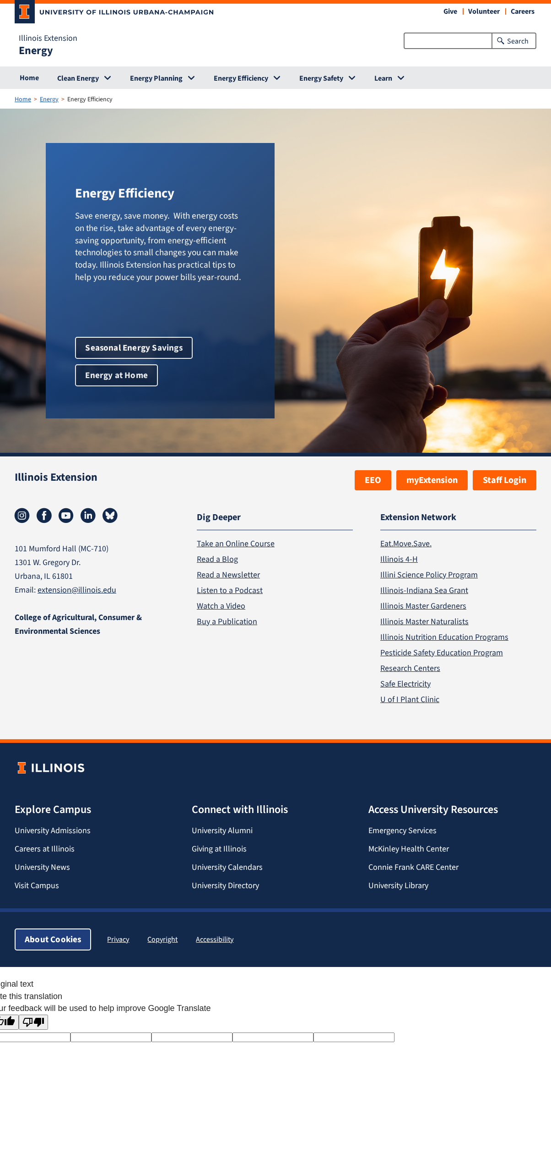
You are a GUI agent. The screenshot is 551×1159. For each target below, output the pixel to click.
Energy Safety (321, 78)
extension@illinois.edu (77, 589)
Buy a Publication (227, 621)
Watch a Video (221, 605)
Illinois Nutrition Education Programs (444, 637)
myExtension (432, 480)
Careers (523, 11)
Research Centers (410, 668)
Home (29, 77)
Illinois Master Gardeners (423, 605)
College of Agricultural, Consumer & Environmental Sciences (78, 624)
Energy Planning (156, 78)
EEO (373, 480)
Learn (383, 78)
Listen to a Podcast (230, 590)
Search (518, 41)
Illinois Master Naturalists (424, 621)
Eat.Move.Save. (406, 543)
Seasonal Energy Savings (133, 347)
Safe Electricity (405, 683)
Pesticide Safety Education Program (441, 652)
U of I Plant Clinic (409, 699)
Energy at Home (116, 375)
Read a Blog (217, 559)
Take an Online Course (236, 543)
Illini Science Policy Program (429, 574)
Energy (36, 50)
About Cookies (53, 939)
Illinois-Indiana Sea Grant (424, 590)
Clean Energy (78, 78)
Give (450, 11)
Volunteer (484, 11)
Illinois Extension (48, 38)
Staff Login (504, 480)
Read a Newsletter (228, 574)
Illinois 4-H (399, 559)
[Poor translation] (33, 1022)
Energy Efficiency (241, 78)
